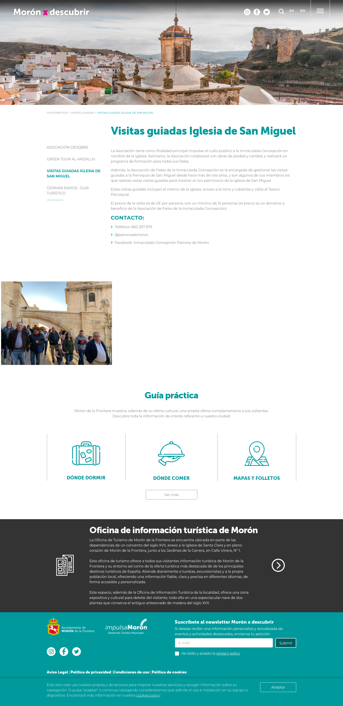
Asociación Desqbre (68, 147)
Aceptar (278, 687)
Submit (285, 643)
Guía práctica (57, 112)
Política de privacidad (90, 672)
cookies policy (148, 695)
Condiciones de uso (131, 672)
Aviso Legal (57, 672)
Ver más (171, 495)
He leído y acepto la (210, 653)
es (292, 10)
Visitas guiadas (82, 112)
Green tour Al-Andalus (71, 159)
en (302, 10)
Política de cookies (169, 672)
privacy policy (228, 653)
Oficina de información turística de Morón (173, 530)
